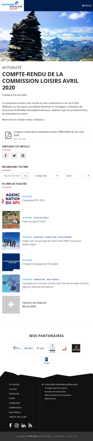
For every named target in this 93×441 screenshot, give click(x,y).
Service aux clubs (18, 417)
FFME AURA (32, 436)
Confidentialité (59, 436)
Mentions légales (45, 436)
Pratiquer (14, 393)
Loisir (12, 398)
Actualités (14, 384)
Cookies (69, 436)
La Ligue (13, 389)
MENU (87, 5)
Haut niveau (15, 412)
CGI (75, 436)
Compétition (15, 407)
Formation (14, 403)
